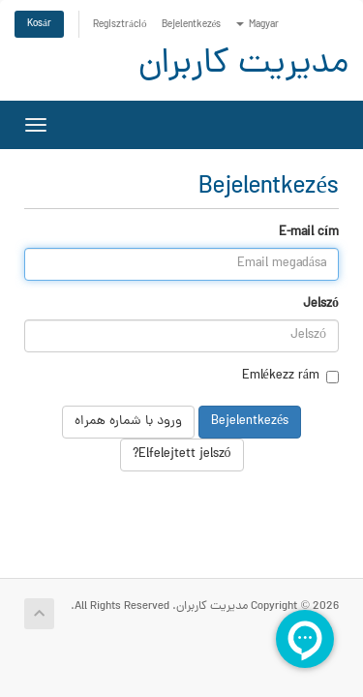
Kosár (39, 23)
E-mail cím (309, 233)
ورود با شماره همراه (128, 421)
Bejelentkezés (192, 24)
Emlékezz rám (290, 376)
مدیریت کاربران (243, 65)
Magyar (257, 24)
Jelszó (321, 305)
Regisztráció (120, 24)
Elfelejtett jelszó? (182, 454)
